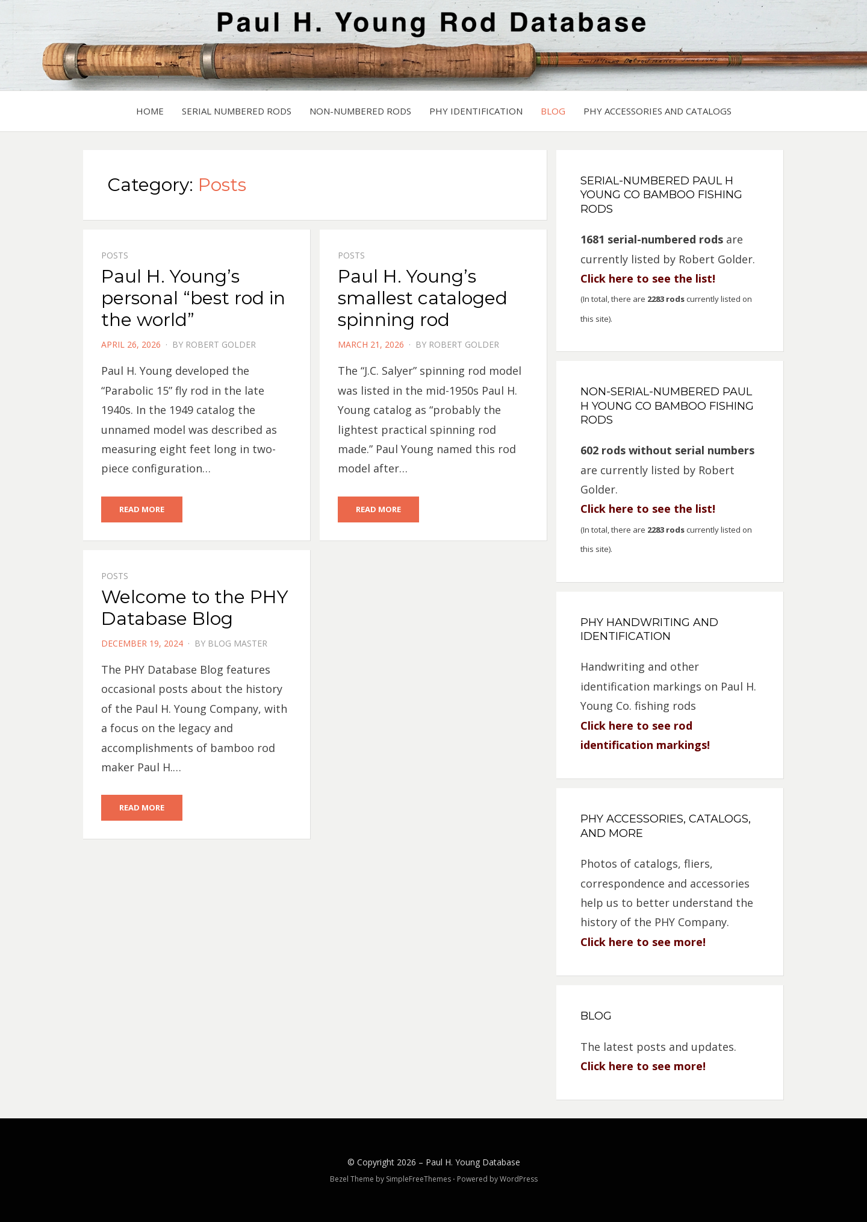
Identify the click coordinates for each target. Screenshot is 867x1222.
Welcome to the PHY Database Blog (194, 608)
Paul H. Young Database (473, 1162)
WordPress (519, 1179)
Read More (141, 509)
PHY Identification (476, 111)
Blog (553, 111)
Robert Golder (220, 344)
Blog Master (237, 643)
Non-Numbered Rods (360, 111)
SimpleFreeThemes (418, 1179)
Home (150, 111)
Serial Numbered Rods (236, 111)
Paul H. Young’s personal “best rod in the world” (193, 298)
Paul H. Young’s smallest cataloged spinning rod (423, 298)
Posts (114, 255)
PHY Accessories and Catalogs (657, 111)
